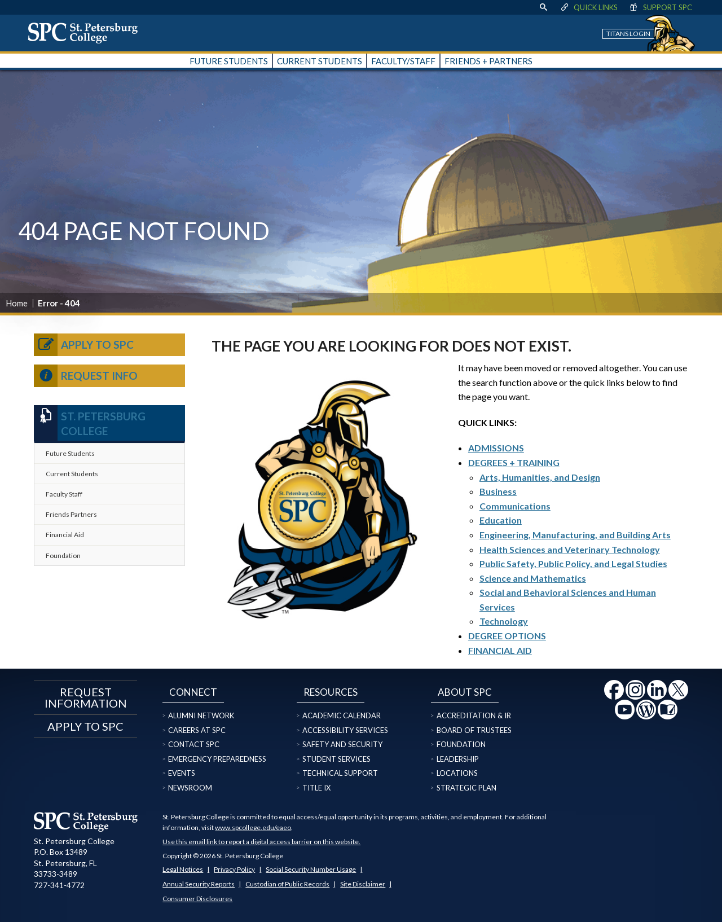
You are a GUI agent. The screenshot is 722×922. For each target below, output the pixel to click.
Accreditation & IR (474, 715)
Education (500, 520)
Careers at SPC (197, 730)
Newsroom (190, 787)
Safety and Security (342, 744)
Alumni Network (201, 715)
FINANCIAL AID (500, 650)
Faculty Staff (64, 494)
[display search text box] (543, 7)
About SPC (465, 692)
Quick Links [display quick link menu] (589, 7)
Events (181, 773)
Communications (515, 505)
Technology (503, 621)
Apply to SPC (84, 344)
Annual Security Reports (198, 884)
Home (17, 303)
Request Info (86, 376)
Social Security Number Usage (311, 869)
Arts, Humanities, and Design (539, 477)
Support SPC (660, 7)
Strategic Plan (466, 787)
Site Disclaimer (362, 884)
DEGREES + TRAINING (514, 462)
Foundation (63, 555)
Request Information (86, 697)
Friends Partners (71, 514)
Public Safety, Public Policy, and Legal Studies (573, 563)
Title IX (316, 787)
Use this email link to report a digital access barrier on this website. (261, 841)
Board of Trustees (474, 730)
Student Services (336, 758)
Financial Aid (65, 534)
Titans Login (628, 33)
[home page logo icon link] (87, 33)
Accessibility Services (345, 730)
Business (498, 491)
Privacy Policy (234, 869)
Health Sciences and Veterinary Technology (569, 549)
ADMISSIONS (496, 447)
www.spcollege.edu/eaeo (253, 827)
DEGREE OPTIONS (507, 635)
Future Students (70, 453)
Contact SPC (193, 744)
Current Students (72, 473)
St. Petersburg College (90, 423)
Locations (457, 773)
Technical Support (340, 773)
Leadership (458, 758)
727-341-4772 (59, 885)
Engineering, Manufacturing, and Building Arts (575, 534)
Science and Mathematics (532, 578)
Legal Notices (182, 869)
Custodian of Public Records (287, 884)
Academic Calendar (341, 715)
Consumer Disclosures (197, 898)
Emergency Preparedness (217, 758)
